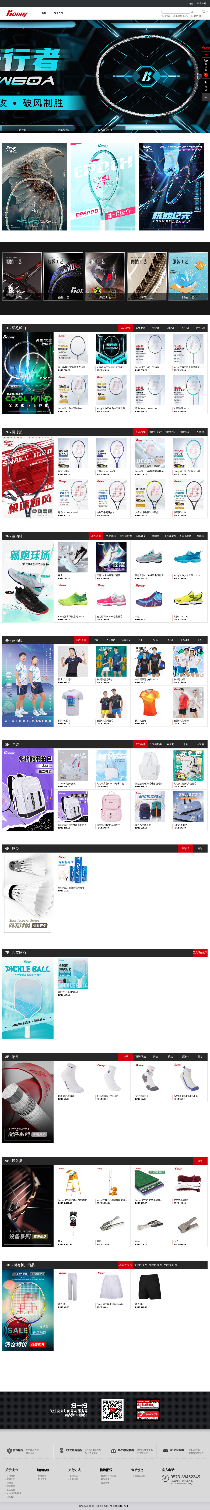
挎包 (185, 744)
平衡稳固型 (170, 536)
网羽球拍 (185, 1273)
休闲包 (200, 744)
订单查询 (42, 1479)
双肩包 (170, 744)
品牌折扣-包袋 (155, 1266)
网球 (200, 848)
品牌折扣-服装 (125, 1266)
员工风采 (11, 1490)
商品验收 (105, 1483)
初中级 (185, 328)
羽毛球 (185, 848)
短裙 (170, 640)
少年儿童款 (185, 536)
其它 (200, 1056)
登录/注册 (201, 3)
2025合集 (126, 328)
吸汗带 (185, 1056)
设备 (200, 1160)
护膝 (170, 1056)
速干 (201, 16)
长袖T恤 (185, 640)
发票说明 (74, 1479)
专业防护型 (126, 536)
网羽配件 (200, 1273)
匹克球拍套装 (200, 952)
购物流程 (42, 1476)
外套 (140, 640)
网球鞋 (200, 536)
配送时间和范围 (108, 1476)
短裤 (155, 640)
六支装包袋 (155, 744)
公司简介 (11, 1476)
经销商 (10, 1483)
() (207, 11)
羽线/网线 (140, 1056)
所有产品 (58, 13)
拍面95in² (185, 432)
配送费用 (105, 1479)
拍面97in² (170, 432)
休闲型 (155, 536)
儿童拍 (200, 432)
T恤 (96, 640)
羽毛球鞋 (177, 16)
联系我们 (11, 1497)
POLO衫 (110, 640)
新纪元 (186, 16)
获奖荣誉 (11, 1486)
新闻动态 (11, 1479)
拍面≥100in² (155, 432)
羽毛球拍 (194, 16)
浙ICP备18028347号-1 (116, 1506)
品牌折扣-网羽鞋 (140, 1266)
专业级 (155, 328)
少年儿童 (200, 328)
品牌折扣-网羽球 (170, 1266)
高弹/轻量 (140, 536)
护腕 (155, 1056)
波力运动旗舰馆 (14, 1493)
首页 (43, 13)
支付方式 (74, 1476)
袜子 (125, 1056)
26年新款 (141, 328)
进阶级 (170, 328)
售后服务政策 (139, 1476)
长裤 (200, 640)
